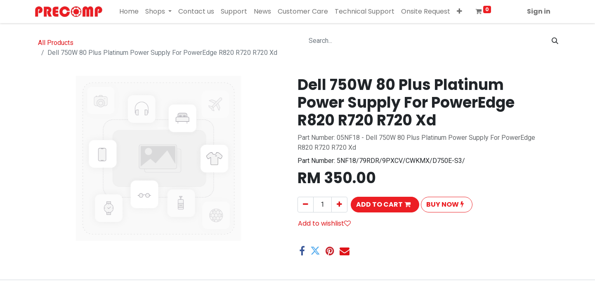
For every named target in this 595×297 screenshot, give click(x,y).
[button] (459, 11)
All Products (55, 43)
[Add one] (339, 204)
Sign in (538, 11)
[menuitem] (129, 11)
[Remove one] (306, 204)
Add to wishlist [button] (324, 223)
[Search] (555, 41)
